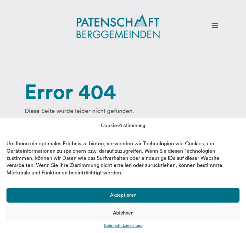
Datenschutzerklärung (123, 225)
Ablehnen (123, 213)
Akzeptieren (123, 195)
